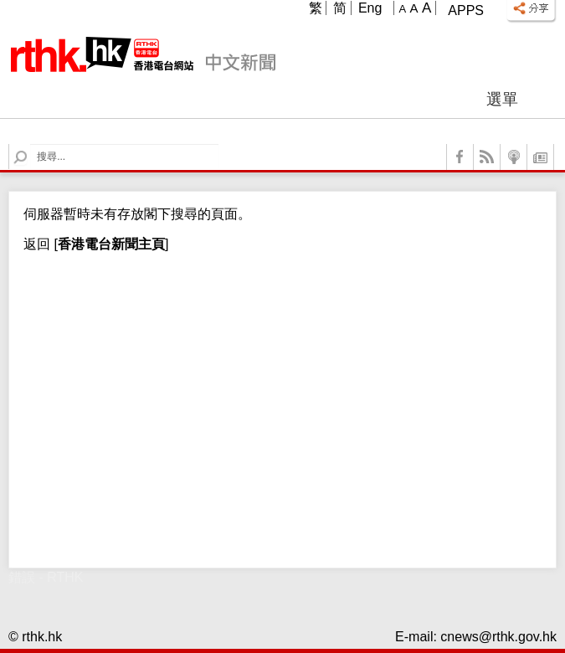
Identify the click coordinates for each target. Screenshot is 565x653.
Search (30, 144)
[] (109, 244)
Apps (466, 10)
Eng (370, 8)
